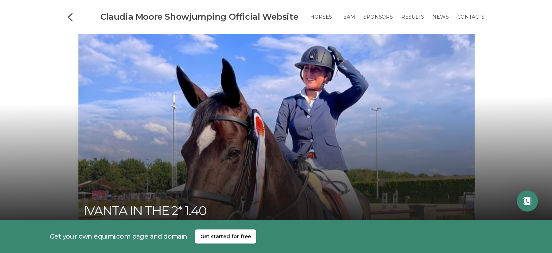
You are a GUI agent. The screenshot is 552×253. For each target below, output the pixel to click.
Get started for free (225, 236)
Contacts (470, 17)
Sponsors (378, 17)
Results (412, 17)
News (440, 17)
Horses (321, 17)
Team (347, 17)
